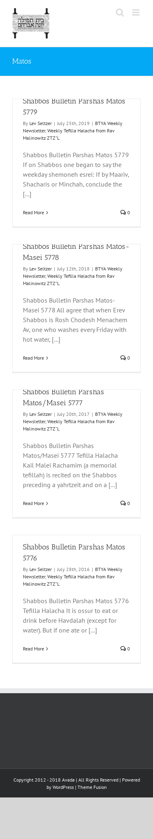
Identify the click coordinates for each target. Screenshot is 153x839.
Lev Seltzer (40, 123)
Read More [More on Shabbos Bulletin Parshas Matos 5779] (33, 212)
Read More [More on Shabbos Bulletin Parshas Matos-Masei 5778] (33, 358)
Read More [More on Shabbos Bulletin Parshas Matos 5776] (33, 649)
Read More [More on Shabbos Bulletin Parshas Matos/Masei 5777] (33, 503)
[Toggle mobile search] (120, 12)
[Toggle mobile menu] (136, 12)
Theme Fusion (92, 787)
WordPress (63, 787)
